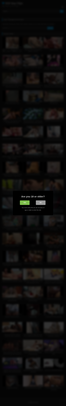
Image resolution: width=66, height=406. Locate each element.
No (41, 202)
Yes (24, 202)
